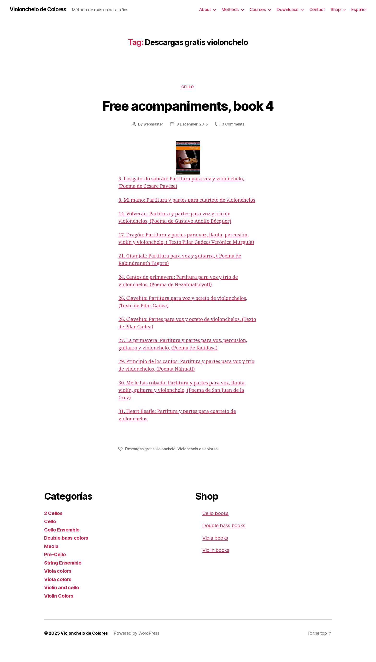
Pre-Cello (55, 570)
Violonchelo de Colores (40, 9)
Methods (230, 9)
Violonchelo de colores (198, 464)
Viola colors (58, 586)
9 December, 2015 (192, 124)
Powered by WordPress (137, 648)
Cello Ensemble (63, 545)
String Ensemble (64, 578)
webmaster (152, 124)
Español (358, 9)
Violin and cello (62, 603)
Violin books (216, 565)
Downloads (288, 9)
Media (51, 562)
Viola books (215, 553)
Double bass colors (67, 553)
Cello (188, 87)
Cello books (215, 528)
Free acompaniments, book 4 (188, 106)
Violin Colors (59, 611)
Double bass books (224, 541)
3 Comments (234, 124)
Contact (317, 9)
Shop (336, 9)
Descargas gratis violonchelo (150, 464)
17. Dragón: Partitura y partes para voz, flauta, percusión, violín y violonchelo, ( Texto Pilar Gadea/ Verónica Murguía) (186, 250)
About (205, 9)
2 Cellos (54, 528)
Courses (258, 9)
